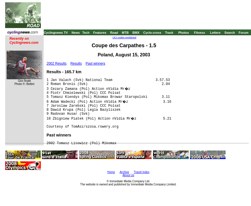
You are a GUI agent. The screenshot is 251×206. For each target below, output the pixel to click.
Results (76, 64)
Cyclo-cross (152, 32)
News (76, 32)
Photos (183, 32)
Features (100, 32)
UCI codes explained (124, 37)
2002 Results (57, 64)
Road (114, 32)
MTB (125, 32)
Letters (215, 32)
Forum (243, 32)
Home (111, 172)
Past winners (95, 64)
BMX (135, 32)
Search (229, 32)
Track (169, 32)
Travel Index (142, 172)
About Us (128, 175)
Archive (124, 172)
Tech (85, 32)
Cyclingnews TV (56, 32)
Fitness (199, 32)
